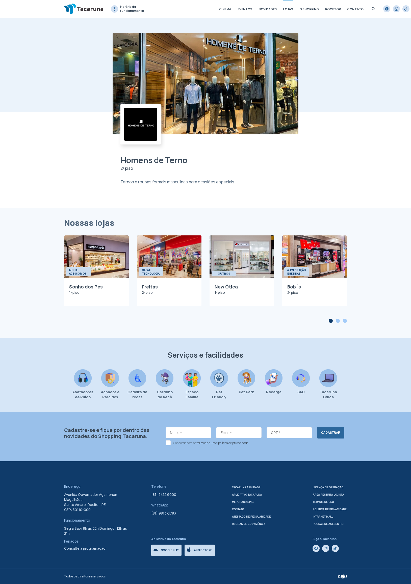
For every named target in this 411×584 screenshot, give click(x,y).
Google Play (165, 550)
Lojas (288, 9)
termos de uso (206, 443)
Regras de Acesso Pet (329, 524)
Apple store (199, 549)
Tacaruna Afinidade (246, 487)
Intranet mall (323, 516)
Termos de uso (323, 502)
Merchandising (243, 502)
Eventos (245, 9)
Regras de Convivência (248, 524)
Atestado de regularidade (251, 516)
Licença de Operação (328, 487)
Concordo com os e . (211, 443)
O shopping (309, 9)
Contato (355, 9)
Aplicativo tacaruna (247, 494)
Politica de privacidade (330, 509)
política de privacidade (233, 443)
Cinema (225, 9)
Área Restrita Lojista (328, 494)
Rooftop (333, 9)
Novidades (268, 9)
